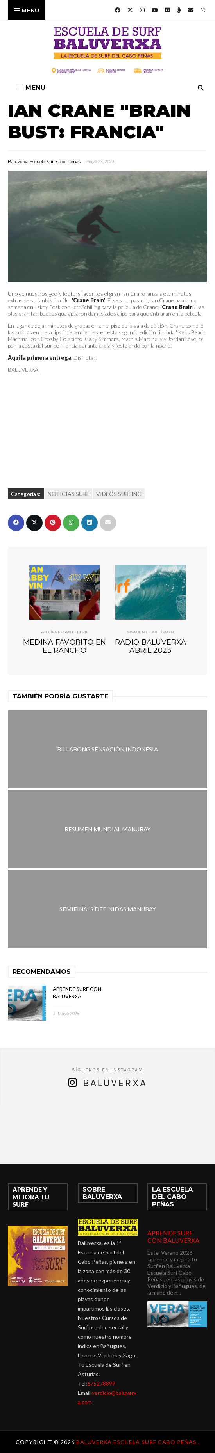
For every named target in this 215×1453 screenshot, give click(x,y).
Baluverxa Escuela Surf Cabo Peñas (44, 161)
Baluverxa (115, 1083)
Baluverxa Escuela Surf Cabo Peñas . (138, 1442)
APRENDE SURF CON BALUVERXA (173, 1236)
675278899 (101, 1383)
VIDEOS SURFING (119, 493)
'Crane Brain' (88, 300)
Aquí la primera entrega (39, 357)
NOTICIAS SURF (68, 493)
